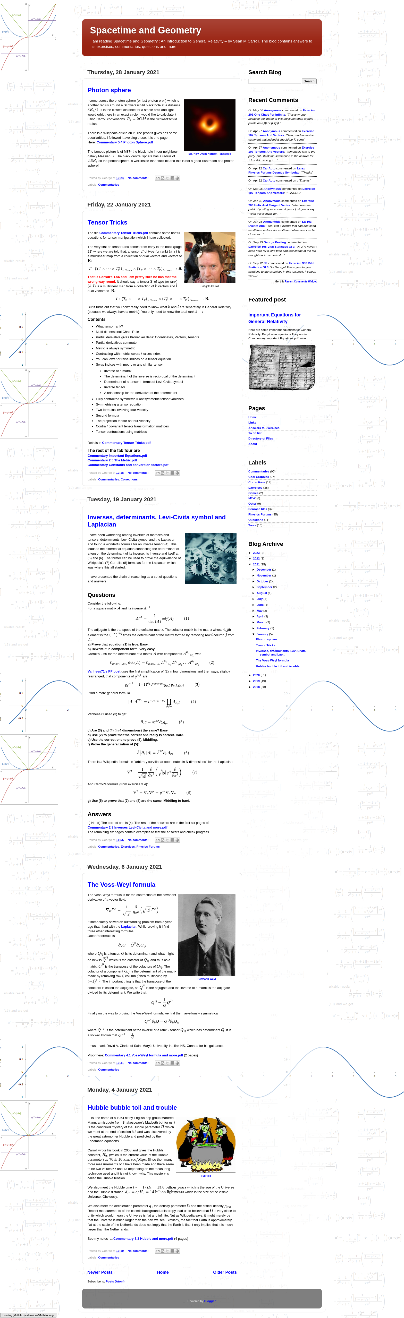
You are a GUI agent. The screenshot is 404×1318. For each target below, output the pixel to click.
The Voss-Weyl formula (121, 884)
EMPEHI (206, 1176)
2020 (256, 675)
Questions (255, 519)
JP (265, 263)
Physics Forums (148, 846)
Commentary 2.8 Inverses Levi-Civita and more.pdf (127, 827)
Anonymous (272, 110)
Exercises (128, 846)
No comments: (138, 177)
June (261, 604)
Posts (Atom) (115, 1281)
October (263, 581)
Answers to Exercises (264, 427)
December (264, 569)
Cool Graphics (258, 476)
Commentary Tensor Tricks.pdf (123, 233)
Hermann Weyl (206, 979)
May (260, 610)
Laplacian (128, 926)
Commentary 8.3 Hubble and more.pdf (143, 1239)
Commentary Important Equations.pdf (117, 456)
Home (163, 1272)
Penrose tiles (257, 509)
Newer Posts (100, 1272)
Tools (252, 525)
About (252, 443)
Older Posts (225, 1272)
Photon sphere (109, 90)
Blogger (210, 1301)
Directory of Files (260, 438)
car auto (269, 168)
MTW (252, 498)
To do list (255, 433)
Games (253, 493)
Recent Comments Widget (301, 281)
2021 (256, 564)
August (262, 593)
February (263, 628)
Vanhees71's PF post (104, 671)
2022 (256, 558)
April (260, 616)
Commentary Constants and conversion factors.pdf (128, 465)
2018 (256, 686)
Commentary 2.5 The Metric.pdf (112, 460)
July (260, 598)
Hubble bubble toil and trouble (132, 1107)
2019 (256, 681)
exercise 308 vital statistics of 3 (271, 246)
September (265, 587)
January (263, 634)
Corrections (129, 479)
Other (252, 503)
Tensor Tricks (107, 222)
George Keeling (275, 242)
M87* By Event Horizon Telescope (210, 153)
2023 (256, 552)
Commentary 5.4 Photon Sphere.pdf (125, 142)
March (261, 622)
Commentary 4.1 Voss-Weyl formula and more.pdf (144, 1055)
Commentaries (108, 184)
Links (252, 422)
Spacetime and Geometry (145, 30)
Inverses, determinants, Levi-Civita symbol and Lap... (281, 652)
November (264, 575)
